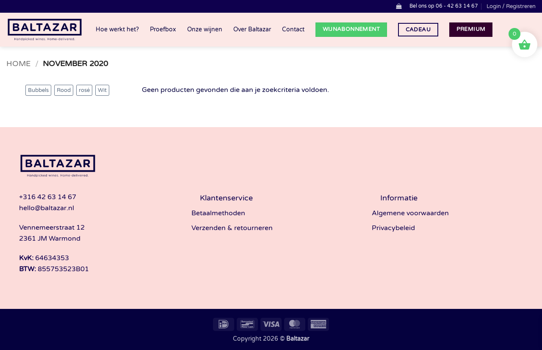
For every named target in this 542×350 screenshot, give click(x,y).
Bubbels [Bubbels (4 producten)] (38, 90)
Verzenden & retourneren (232, 228)
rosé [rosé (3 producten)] (84, 90)
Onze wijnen (204, 29)
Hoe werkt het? (117, 29)
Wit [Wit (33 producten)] (102, 90)
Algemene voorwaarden (410, 213)
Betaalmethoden (218, 213)
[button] (398, 6)
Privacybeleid (393, 228)
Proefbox (163, 29)
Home (18, 63)
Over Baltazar (252, 29)
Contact (293, 29)
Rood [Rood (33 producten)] (64, 90)
